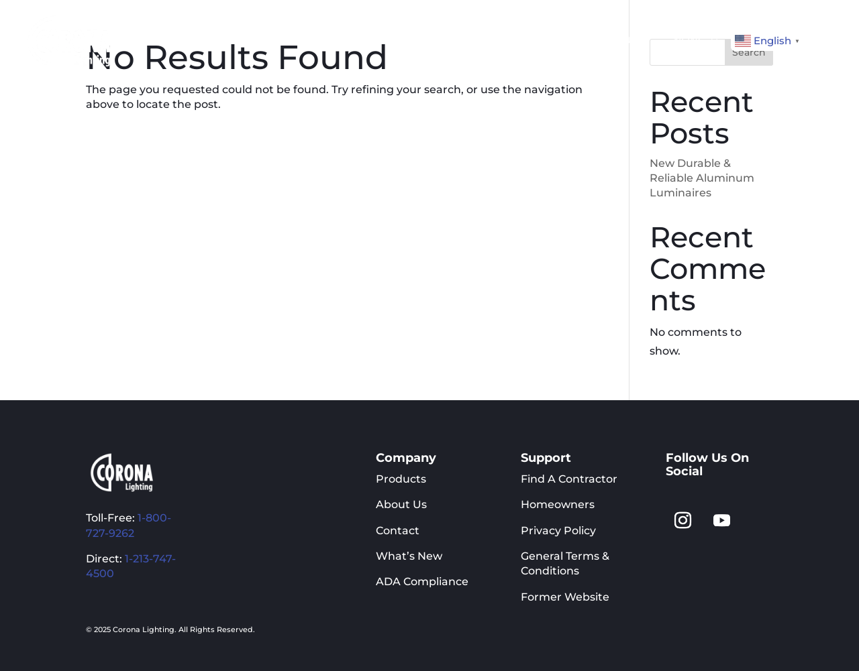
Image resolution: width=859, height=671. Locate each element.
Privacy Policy (558, 530)
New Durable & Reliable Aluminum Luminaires (702, 178)
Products (401, 479)
